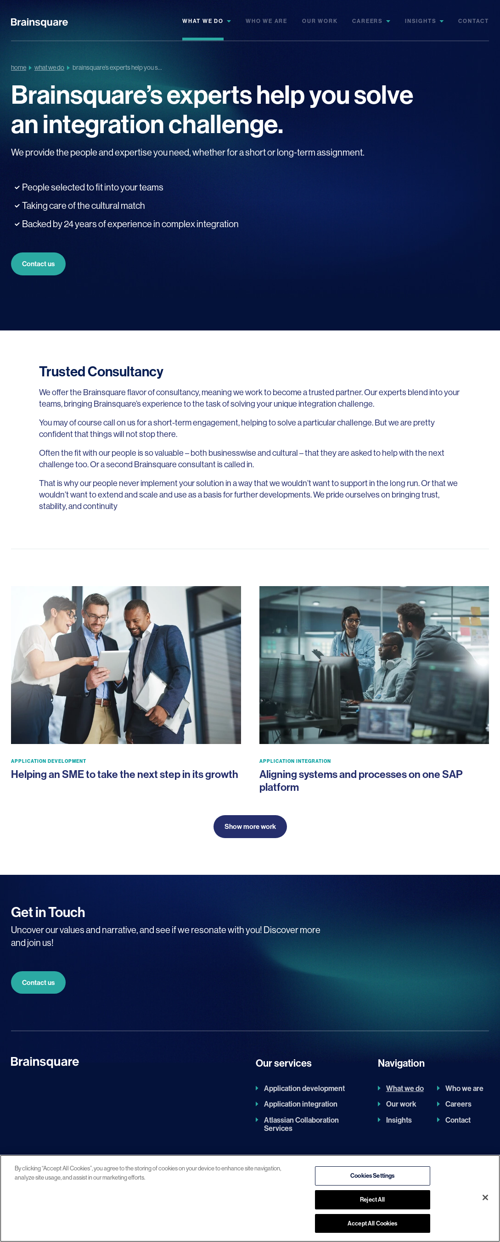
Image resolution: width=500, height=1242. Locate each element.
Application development (304, 1088)
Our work (319, 21)
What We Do (49, 67)
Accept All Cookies (372, 1226)
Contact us (38, 263)
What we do (203, 21)
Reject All (372, 1202)
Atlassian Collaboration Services (301, 1124)
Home (18, 67)
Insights (420, 21)
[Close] (485, 1201)
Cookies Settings (372, 1178)
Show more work (250, 826)
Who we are (266, 21)
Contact (473, 21)
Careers (367, 21)
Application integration (300, 1104)
